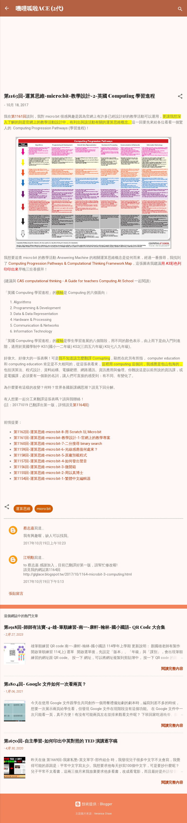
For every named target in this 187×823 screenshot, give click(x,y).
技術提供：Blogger (93, 804)
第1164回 (80, 405)
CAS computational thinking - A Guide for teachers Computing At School (75, 281)
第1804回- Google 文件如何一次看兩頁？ (45, 684)
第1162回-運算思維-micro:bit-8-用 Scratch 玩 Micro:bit (57, 432)
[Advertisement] (93, 57)
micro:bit (44, 509)
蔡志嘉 (28, 528)
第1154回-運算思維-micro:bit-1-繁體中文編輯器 (52, 478)
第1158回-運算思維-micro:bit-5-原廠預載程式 (50, 455)
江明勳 (28, 557)
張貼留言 (16, 593)
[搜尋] (180, 9)
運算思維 (23, 509)
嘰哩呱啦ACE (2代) (39, 8)
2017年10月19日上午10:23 (44, 543)
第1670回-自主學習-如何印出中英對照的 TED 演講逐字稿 (60, 741)
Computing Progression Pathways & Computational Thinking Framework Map (70, 263)
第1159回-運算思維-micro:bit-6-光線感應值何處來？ (56, 449)
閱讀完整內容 (172, 668)
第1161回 (18, 116)
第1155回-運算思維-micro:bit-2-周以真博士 (48, 473)
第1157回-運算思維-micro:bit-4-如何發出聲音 (50, 461)
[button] (180, 97)
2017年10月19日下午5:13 (43, 581)
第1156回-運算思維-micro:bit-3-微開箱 (45, 467)
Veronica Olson (103, 813)
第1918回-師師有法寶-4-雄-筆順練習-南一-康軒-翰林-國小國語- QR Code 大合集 (84, 627)
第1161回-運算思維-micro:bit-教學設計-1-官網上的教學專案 (62, 438)
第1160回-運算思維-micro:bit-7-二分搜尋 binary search (58, 443)
